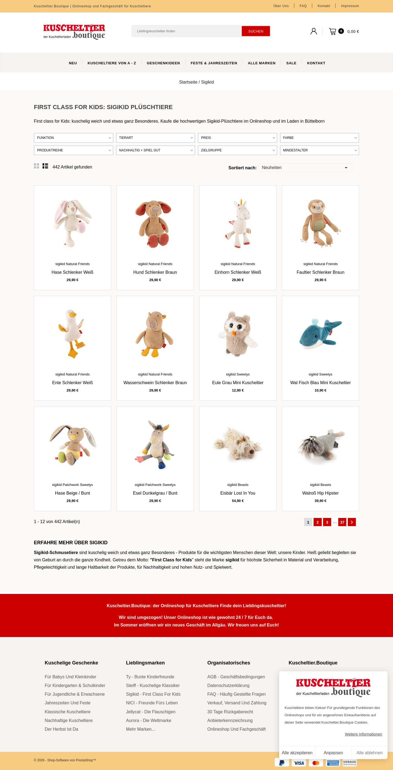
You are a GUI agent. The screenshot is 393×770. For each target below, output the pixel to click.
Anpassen (333, 752)
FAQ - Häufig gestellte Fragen (236, 694)
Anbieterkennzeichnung (230, 720)
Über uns (281, 6)
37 (342, 522)
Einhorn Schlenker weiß (237, 272)
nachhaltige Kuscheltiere (69, 720)
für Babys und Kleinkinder (70, 676)
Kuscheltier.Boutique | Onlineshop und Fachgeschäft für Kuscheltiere (92, 6)
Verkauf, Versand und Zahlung (236, 703)
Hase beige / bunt (72, 493)
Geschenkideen (163, 63)
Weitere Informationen (363, 734)
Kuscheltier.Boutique (313, 663)
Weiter (352, 522)
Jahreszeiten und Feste (68, 703)
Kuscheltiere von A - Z (112, 63)
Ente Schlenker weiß (72, 382)
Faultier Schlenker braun (320, 272)
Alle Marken (262, 63)
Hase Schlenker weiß (72, 272)
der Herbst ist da (61, 729)
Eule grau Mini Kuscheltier (237, 382)
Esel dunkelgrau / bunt (155, 493)
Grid (36, 166)
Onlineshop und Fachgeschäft (236, 729)
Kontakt (324, 6)
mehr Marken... (140, 729)
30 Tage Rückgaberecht (230, 711)
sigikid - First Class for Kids (153, 694)
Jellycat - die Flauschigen (150, 711)
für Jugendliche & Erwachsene (75, 694)
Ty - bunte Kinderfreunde (150, 676)
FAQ (303, 6)
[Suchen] (201, 31)
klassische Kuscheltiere (68, 711)
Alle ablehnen (369, 752)
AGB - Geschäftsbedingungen (236, 676)
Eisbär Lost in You (237, 493)
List (45, 166)
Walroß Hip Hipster (320, 493)
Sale (291, 63)
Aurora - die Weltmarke (148, 720)
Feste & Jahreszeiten (214, 63)
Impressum (350, 6)
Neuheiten (305, 167)
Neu (73, 63)
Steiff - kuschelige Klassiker (153, 685)
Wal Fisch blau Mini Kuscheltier (320, 382)
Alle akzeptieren (297, 752)
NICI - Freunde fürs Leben (152, 703)
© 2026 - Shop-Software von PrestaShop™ (65, 760)
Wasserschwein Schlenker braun (155, 382)
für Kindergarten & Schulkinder (75, 685)
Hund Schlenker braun (155, 272)
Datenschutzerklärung (228, 685)
